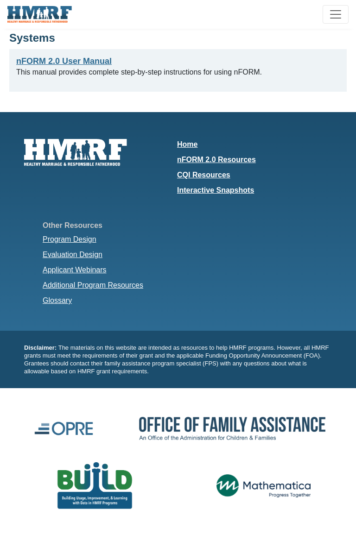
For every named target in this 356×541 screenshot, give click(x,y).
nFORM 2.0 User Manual (64, 61)
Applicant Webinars (75, 270)
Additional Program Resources (93, 285)
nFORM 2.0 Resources (216, 160)
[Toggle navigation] (336, 14)
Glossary (57, 300)
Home (187, 144)
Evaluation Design (72, 254)
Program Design (69, 239)
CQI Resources (203, 175)
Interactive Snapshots (215, 190)
